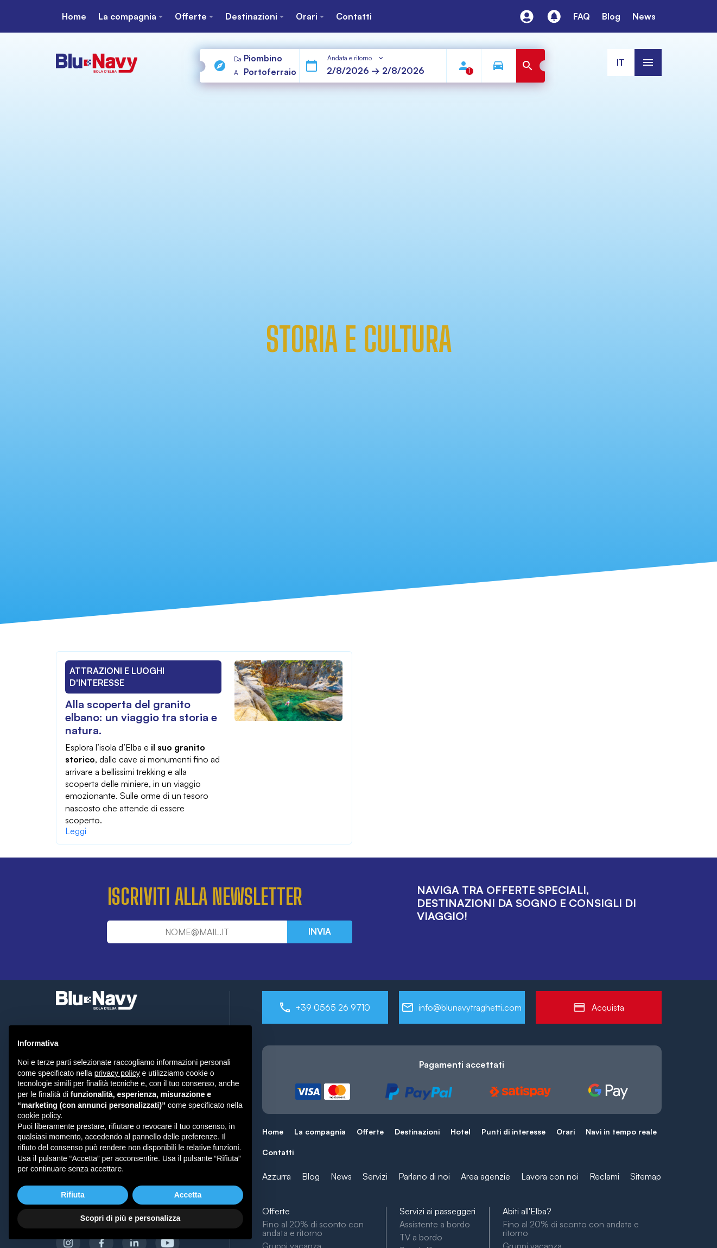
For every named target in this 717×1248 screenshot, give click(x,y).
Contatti (278, 1152)
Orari (565, 1131)
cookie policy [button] (38, 1115)
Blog (311, 1176)
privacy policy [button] (117, 1073)
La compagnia (320, 1131)
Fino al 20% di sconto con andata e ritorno (313, 1228)
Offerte (370, 1131)
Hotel (460, 1131)
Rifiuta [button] (73, 1194)
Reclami (604, 1176)
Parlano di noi (424, 1176)
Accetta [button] (188, 1194)
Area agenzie (485, 1176)
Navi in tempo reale (621, 1131)
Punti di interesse (513, 1131)
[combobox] (356, 58)
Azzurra (276, 1176)
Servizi (375, 1176)
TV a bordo (420, 1237)
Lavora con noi (550, 1176)
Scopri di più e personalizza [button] (130, 1218)
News (341, 1176)
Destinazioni (417, 1131)
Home (272, 1131)
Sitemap (645, 1176)
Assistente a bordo (434, 1224)
